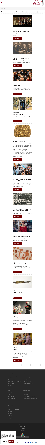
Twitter (23, 431)
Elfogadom (11, 441)
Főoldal (2, 8)
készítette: (27, 442)
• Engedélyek (10, 415)
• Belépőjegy (10, 387)
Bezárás (14, 432)
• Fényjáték (10, 377)
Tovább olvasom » (16, 38)
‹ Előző (22, 11)
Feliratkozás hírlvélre (23, 436)
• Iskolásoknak (25, 379)
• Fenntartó (10, 411)
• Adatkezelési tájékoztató (27, 400)
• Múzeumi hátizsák (11, 379)
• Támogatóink (10, 416)
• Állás (9, 394)
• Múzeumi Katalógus (11, 392)
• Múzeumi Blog (10, 405)
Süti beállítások (5, 441)
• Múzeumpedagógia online (28, 383)
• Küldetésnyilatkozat (11, 398)
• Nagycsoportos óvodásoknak (28, 377)
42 (39, 365)
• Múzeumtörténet (11, 396)
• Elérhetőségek (11, 383)
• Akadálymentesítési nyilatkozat (29, 396)
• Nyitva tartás (10, 385)
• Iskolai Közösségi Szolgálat (13, 376)
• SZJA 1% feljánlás (11, 418)
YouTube (23, 428)
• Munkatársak (10, 400)
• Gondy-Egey (25, 392)
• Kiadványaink (10, 403)
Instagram (23, 430)
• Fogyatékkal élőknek (27, 381)
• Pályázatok (10, 413)
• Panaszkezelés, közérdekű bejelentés (30, 398)
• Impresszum (25, 394)
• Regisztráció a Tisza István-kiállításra (14, 381)
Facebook (23, 426)
